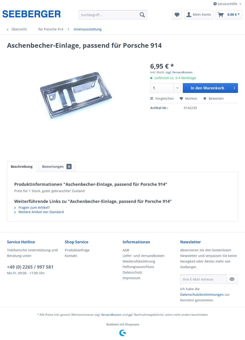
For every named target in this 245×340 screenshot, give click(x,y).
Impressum (131, 278)
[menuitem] (113, 14)
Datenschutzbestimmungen (202, 294)
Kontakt (71, 255)
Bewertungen (57, 166)
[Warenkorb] (229, 14)
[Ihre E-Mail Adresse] (203, 279)
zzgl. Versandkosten (179, 72)
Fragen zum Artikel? (32, 207)
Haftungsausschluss (138, 266)
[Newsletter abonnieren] (232, 279)
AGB (126, 250)
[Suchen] (142, 14)
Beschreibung (22, 166)
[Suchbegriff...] (113, 14)
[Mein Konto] (198, 14)
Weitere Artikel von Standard (39, 212)
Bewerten (213, 98)
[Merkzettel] (177, 14)
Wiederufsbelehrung (139, 261)
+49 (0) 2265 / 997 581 (30, 267)
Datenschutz (132, 272)
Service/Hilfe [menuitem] (225, 4)
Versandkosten (111, 315)
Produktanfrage (77, 250)
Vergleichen (162, 98)
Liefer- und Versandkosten (144, 255)
